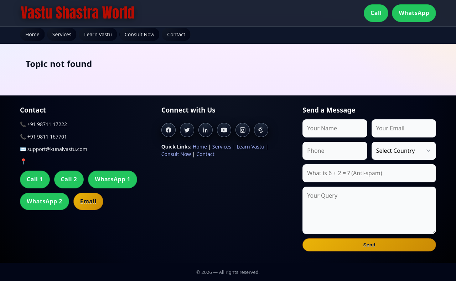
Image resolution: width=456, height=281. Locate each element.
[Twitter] (187, 130)
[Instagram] (242, 130)
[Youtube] (224, 130)
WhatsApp (414, 13)
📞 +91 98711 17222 (43, 124)
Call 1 (35, 179)
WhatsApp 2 (44, 201)
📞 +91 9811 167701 (43, 136)
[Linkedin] (205, 130)
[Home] (77, 13)
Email (88, 201)
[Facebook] (168, 130)
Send (369, 245)
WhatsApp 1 (112, 179)
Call (376, 13)
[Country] (404, 151)
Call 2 (69, 179)
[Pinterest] (261, 130)
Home (32, 34)
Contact (176, 34)
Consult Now (139, 34)
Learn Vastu (98, 34)
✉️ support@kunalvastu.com (53, 149)
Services (61, 34)
